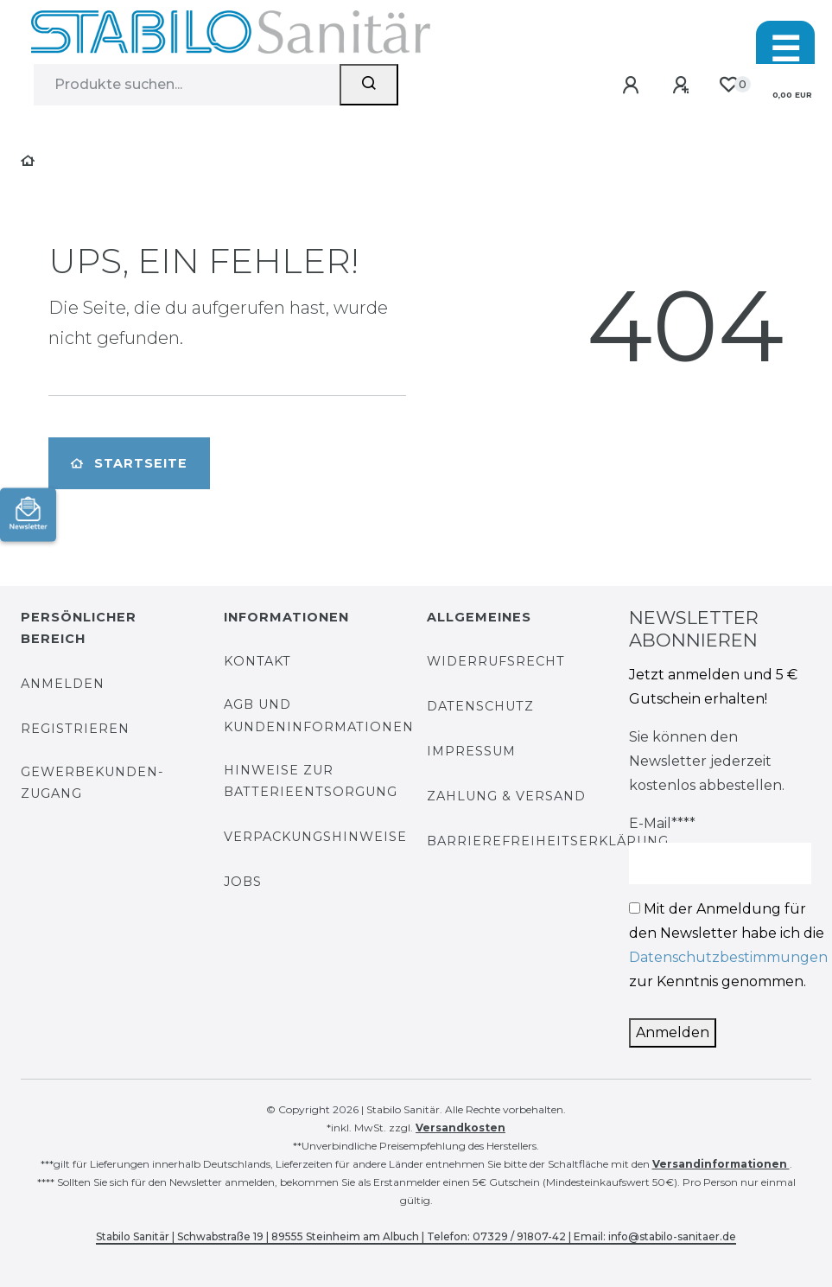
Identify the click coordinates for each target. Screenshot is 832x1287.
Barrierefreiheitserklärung (548, 841)
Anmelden (63, 683)
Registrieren (75, 728)
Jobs (243, 881)
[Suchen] (369, 84)
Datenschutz (480, 706)
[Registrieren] (684, 86)
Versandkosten (460, 1127)
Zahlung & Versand (506, 796)
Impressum (471, 751)
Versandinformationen (721, 1163)
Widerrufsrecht (496, 661)
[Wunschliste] (728, 85)
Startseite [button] (129, 463)
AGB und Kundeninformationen (319, 715)
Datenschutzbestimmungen (728, 957)
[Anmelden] (633, 86)
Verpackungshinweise (315, 836)
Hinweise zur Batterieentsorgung (310, 781)
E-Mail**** (662, 823)
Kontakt (257, 661)
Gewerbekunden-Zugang (92, 782)
